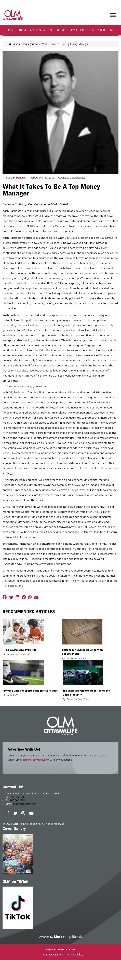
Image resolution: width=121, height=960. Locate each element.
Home (11, 30)
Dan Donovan (18, 177)
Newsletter (77, 30)
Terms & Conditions (52, 954)
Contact (61, 30)
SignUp (102, 30)
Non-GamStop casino (60, 949)
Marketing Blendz (68, 936)
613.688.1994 (17, 800)
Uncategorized (29, 44)
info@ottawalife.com (36, 759)
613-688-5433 (17, 796)
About (22, 30)
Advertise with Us (41, 30)
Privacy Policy (75, 954)
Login (91, 30)
